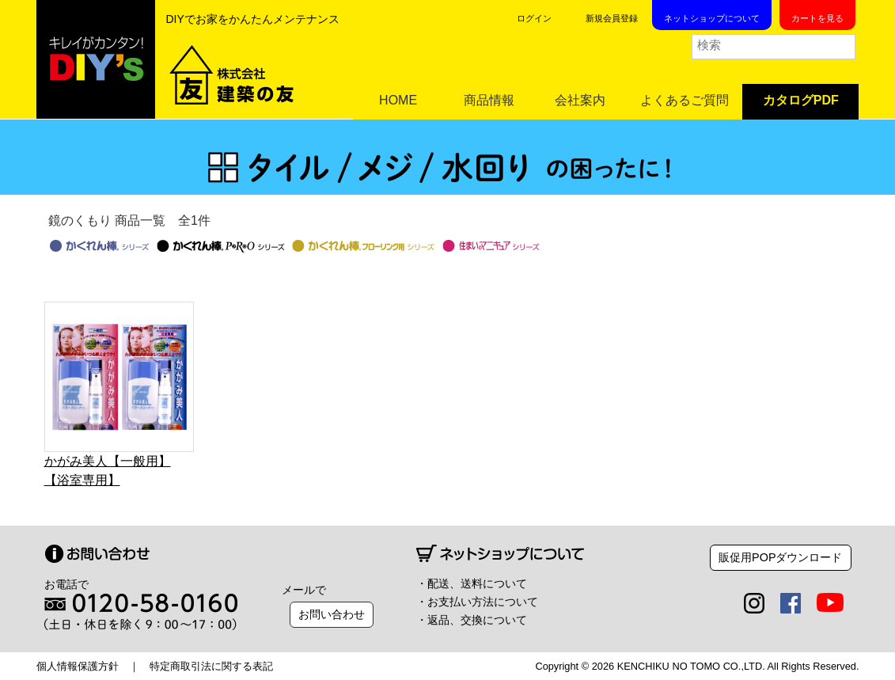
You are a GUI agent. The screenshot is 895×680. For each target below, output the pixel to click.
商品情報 (489, 100)
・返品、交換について (471, 620)
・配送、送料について (471, 583)
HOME (398, 100)
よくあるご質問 (684, 100)
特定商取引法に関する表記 (211, 666)
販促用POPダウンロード (780, 557)
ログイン (534, 18)
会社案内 (580, 100)
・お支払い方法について (477, 601)
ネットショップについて (712, 18)
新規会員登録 (612, 18)
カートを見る (817, 18)
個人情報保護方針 (77, 666)
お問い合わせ (331, 614)
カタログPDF (801, 100)
